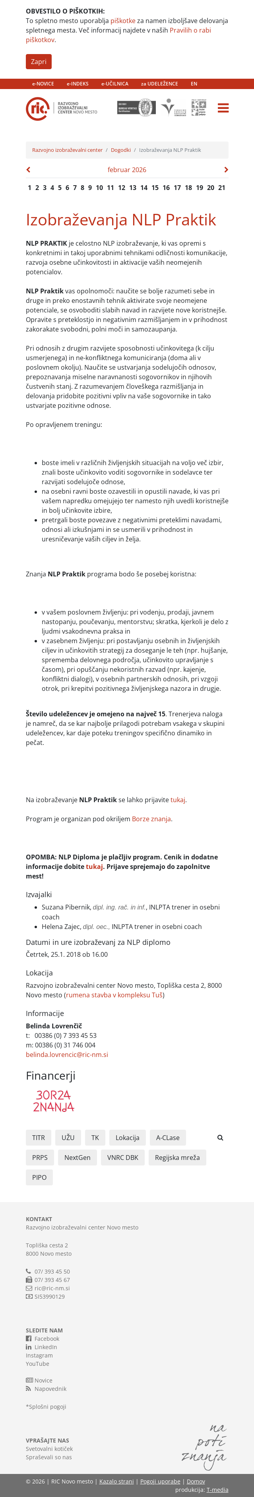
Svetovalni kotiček (49, 1448)
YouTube (37, 1363)
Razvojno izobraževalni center (67, 149)
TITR (38, 1137)
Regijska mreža (177, 1157)
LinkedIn (41, 1347)
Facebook (42, 1338)
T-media (218, 1489)
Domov (196, 1481)
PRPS (40, 1157)
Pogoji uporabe (160, 1481)
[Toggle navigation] (223, 108)
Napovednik (46, 1388)
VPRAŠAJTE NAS (47, 1440)
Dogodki (121, 149)
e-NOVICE (43, 83)
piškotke (123, 20)
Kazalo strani (116, 1481)
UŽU (68, 1137)
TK (95, 1137)
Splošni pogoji (47, 1406)
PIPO (39, 1177)
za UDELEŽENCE (159, 83)
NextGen (77, 1157)
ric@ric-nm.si (52, 1288)
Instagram (39, 1355)
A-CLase (168, 1137)
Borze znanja (151, 818)
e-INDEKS (78, 83)
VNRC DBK (122, 1157)
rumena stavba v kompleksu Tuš (114, 995)
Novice (39, 1380)
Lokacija (128, 1137)
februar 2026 (127, 169)
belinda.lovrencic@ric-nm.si (67, 1054)
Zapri (39, 61)
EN (194, 83)
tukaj (178, 799)
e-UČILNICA (114, 83)
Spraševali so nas (49, 1457)
